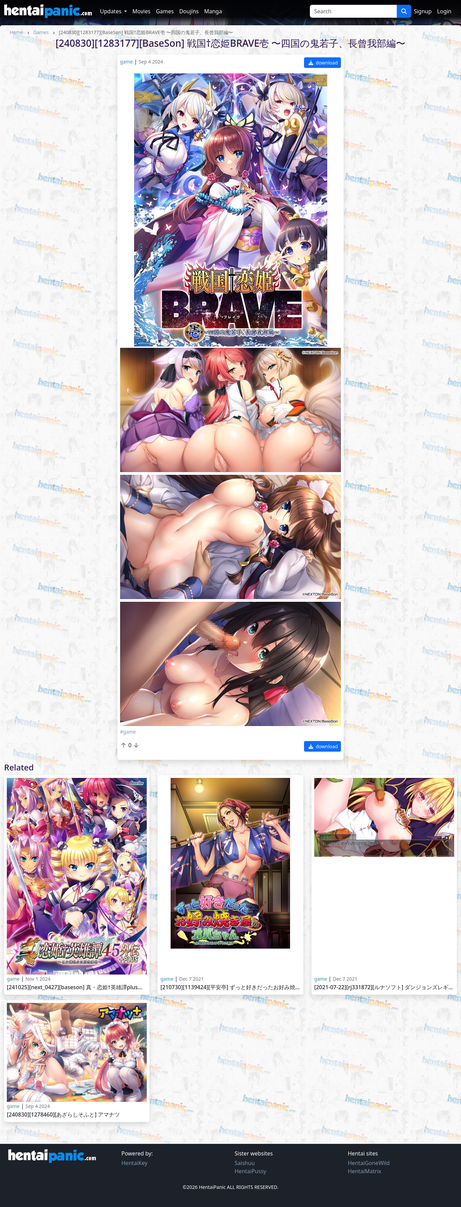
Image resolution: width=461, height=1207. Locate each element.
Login (444, 11)
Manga (213, 11)
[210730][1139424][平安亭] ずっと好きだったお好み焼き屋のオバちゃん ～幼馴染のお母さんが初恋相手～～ (230, 987)
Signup (423, 11)
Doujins (189, 11)
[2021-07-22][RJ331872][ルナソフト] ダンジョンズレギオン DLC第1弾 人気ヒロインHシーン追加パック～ (384, 987)
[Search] (353, 11)
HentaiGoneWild (369, 1163)
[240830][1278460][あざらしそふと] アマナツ (63, 1114)
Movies (141, 11)
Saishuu (245, 1163)
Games (165, 11)
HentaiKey (134, 1163)
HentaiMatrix (364, 1171)
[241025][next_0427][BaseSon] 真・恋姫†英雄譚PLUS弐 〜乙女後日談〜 (77, 987)
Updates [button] (111, 11)
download (323, 62)
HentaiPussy (250, 1171)
